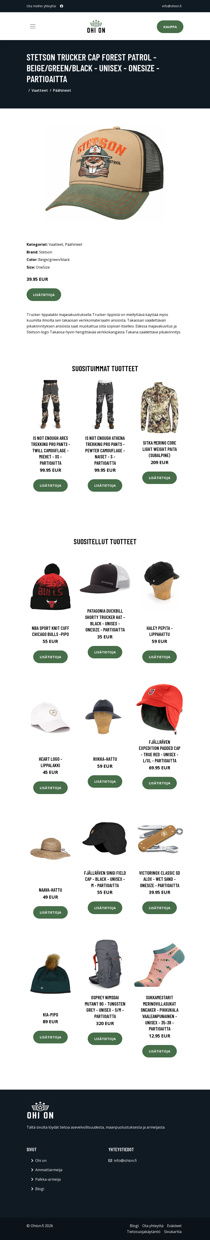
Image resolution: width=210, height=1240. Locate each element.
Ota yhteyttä (152, 1225)
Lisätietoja (44, 294)
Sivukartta (173, 1231)
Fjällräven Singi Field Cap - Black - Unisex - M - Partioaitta (105, 879)
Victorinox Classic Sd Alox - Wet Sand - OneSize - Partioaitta (159, 879)
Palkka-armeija (48, 1179)
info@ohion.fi (172, 6)
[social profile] (61, 6)
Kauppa (170, 26)
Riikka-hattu (105, 759)
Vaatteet (40, 90)
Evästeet (174, 1225)
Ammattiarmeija (48, 1169)
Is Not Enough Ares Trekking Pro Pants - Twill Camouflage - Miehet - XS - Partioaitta (50, 450)
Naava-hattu (50, 890)
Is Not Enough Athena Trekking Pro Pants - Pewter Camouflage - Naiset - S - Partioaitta (105, 450)
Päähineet (62, 90)
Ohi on (41, 1160)
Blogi (39, 1188)
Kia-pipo (50, 1014)
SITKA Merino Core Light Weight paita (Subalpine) (159, 449)
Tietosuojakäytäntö (143, 1231)
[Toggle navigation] (33, 26)
